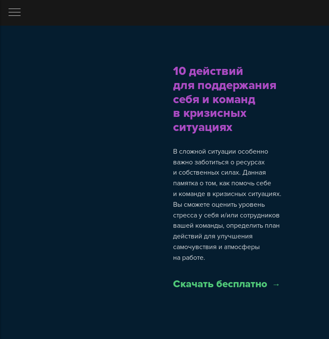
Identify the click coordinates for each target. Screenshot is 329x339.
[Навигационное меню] (15, 13)
